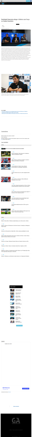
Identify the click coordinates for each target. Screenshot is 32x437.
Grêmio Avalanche (16, 406)
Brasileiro (3, 341)
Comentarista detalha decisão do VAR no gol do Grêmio (10, 112)
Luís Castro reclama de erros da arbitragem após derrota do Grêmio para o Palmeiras (14, 111)
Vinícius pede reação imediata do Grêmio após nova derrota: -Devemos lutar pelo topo (15, 113)
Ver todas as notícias (19, 325)
